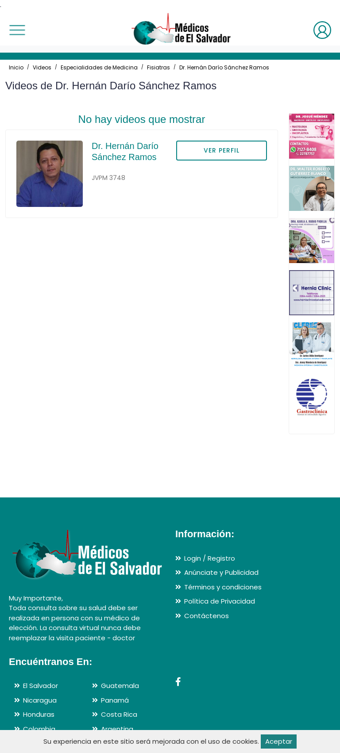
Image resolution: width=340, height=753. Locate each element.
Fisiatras (158, 67)
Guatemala (120, 685)
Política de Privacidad (219, 601)
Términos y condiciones (223, 587)
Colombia (39, 729)
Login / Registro (209, 558)
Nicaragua (40, 700)
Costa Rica (119, 714)
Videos (42, 67)
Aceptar (278, 741)
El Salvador (40, 685)
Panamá (115, 700)
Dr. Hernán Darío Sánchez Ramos (224, 67)
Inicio (16, 67)
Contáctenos (206, 615)
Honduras (38, 714)
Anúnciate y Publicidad (221, 572)
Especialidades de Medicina (99, 67)
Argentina (117, 729)
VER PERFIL (222, 150)
